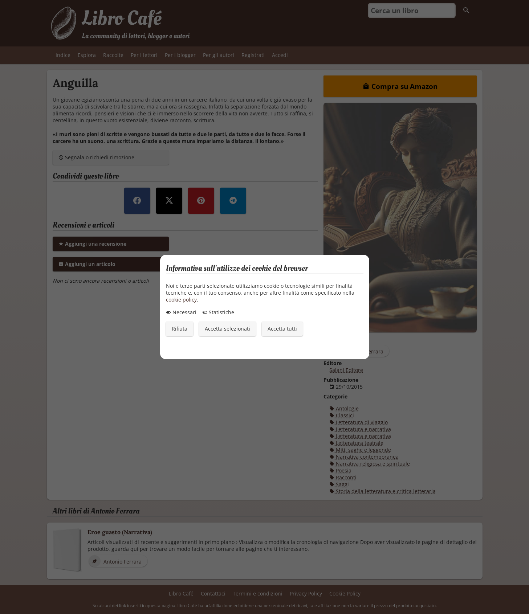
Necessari (181, 312)
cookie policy (181, 299)
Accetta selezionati (227, 328)
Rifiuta (179, 328)
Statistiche (218, 312)
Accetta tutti (282, 328)
